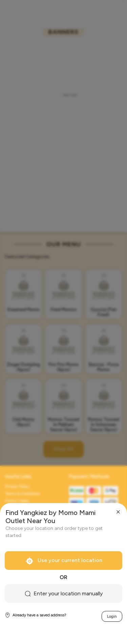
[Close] (118, 511)
